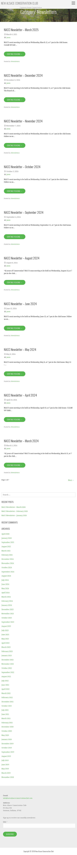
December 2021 (7, 702)
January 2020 (7, 739)
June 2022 (5, 685)
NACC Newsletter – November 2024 (23, 121)
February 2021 (7, 723)
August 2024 (6, 576)
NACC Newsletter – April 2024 (20, 395)
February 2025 (7, 555)
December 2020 (7, 727)
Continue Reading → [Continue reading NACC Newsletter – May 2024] (14, 374)
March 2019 (6, 773)
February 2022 (7, 697)
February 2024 (7, 601)
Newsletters (15, 61)
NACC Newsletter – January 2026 (14, 515)
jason (8, 37)
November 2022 (8, 664)
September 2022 (8, 672)
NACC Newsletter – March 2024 (21, 440)
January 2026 (7, 538)
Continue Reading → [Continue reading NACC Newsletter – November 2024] (14, 145)
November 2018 (8, 777)
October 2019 (7, 748)
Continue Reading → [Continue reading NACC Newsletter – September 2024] (14, 236)
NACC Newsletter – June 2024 (20, 303)
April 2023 (5, 643)
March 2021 (6, 718)
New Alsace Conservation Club (19, 3)
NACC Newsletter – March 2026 (14, 507)
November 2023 (8, 614)
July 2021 (5, 710)
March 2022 (6, 693)
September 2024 (8, 572)
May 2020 (5, 735)
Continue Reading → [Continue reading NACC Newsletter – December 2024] (14, 99)
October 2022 (7, 668)
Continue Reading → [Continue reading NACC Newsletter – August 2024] (14, 282)
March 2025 (6, 551)
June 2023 (5, 635)
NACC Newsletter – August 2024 (21, 258)
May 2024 (5, 588)
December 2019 (7, 744)
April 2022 (5, 689)
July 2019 (5, 760)
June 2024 (5, 584)
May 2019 (5, 769)
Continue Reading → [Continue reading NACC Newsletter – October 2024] (14, 191)
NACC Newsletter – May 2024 (20, 349)
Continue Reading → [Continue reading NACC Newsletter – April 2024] (14, 419)
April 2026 (5, 534)
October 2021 (7, 706)
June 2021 (5, 714)
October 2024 (7, 567)
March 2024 (6, 597)
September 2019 (8, 752)
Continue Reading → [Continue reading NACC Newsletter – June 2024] (14, 328)
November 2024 (8, 563)
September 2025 (8, 542)
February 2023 (7, 651)
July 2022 (5, 681)
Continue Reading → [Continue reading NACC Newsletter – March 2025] (14, 54)
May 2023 (5, 639)
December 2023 (7, 609)
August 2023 (6, 626)
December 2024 (7, 559)
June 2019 (5, 765)
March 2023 (6, 647)
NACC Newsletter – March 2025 (21, 29)
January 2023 (7, 655)
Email (5, 822)
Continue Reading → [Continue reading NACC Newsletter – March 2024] (14, 465)
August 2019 (6, 756)
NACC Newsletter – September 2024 (23, 212)
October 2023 (7, 618)
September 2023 (8, 622)
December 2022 (7, 660)
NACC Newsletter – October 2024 (22, 166)
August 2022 (6, 676)
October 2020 (7, 731)
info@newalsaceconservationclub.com (17, 798)
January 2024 (7, 605)
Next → (71, 480)
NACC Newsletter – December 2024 (23, 75)
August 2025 (6, 547)
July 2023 (5, 630)
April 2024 (5, 593)
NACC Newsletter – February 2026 (15, 511)
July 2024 (5, 580)
